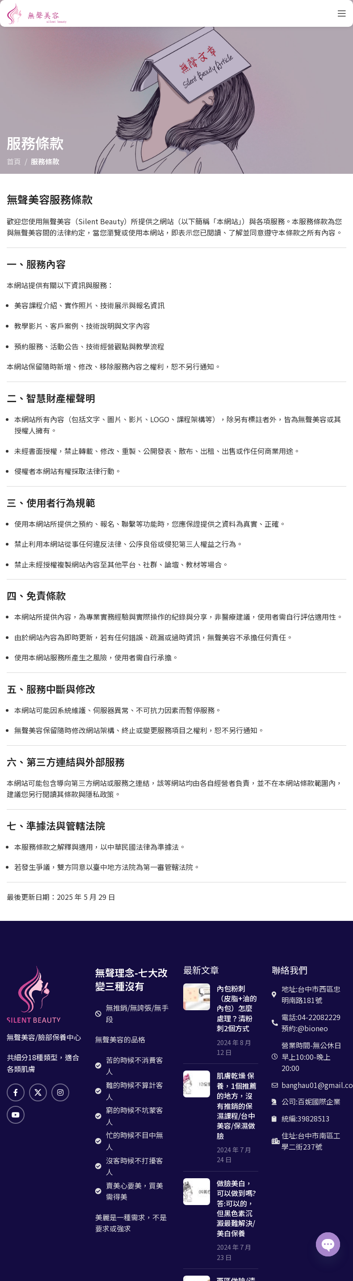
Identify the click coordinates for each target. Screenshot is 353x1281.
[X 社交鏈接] (38, 1092)
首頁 (14, 161)
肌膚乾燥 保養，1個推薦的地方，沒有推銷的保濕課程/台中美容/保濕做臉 (236, 1105)
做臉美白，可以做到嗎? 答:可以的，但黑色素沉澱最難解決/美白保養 (236, 1208)
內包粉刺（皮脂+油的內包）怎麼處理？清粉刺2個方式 (237, 1008)
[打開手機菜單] (342, 13)
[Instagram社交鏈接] (60, 1092)
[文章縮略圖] (196, 1020)
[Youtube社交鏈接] (16, 1115)
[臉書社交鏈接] (16, 1092)
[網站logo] (37, 12)
